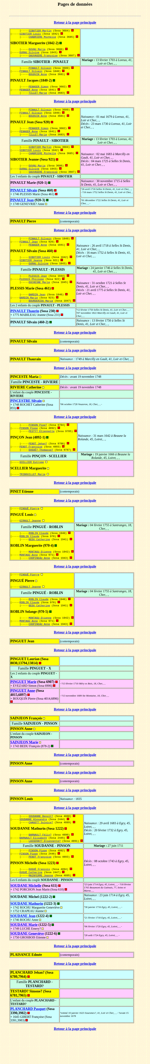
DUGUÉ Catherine (31, 901)
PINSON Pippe (29, 443)
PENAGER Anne (29, 94)
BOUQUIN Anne (38, 77)
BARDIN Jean (37, 307)
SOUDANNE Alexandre (33, 844)
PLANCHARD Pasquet (28, 1038)
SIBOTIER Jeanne (31, 271)
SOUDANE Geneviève (27, 963)
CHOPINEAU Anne (39, 579)
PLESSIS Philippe (32, 291)
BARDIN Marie (29, 311)
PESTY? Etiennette (42, 446)
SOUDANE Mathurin (26, 933)
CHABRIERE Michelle (42, 38)
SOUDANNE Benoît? (41, 841)
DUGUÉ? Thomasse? (41, 466)
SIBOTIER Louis (30, 34)
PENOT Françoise (31, 462)
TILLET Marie (38, 97)
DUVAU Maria (37, 50)
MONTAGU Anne (29, 575)
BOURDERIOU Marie (41, 314)
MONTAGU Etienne (40, 572)
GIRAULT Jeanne (30, 539)
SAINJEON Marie (24, 767)
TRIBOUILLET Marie (33, 491)
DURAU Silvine (29, 54)
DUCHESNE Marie (39, 295)
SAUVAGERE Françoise (43, 57)
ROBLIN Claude (38, 552)
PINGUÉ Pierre (29, 526)
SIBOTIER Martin (40, 31)
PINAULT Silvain (40, 70)
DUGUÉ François (39, 897)
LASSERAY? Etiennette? (45, 868)
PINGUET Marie (23, 706)
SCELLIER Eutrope (32, 479)
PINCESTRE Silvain (26, 415)
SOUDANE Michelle (25, 915)
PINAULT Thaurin (24, 325)
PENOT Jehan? (38, 459)
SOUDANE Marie (24, 954)
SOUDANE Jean (23, 945)
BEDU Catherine (39, 559)
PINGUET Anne (22, 715)
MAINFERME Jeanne (41, 904)
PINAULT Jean (22, 209)
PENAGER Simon (38, 90)
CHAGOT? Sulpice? (41, 848)
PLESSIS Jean (38, 288)
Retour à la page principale (75, 22)
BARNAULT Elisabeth (33, 864)
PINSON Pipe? (38, 439)
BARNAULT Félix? (40, 861)
